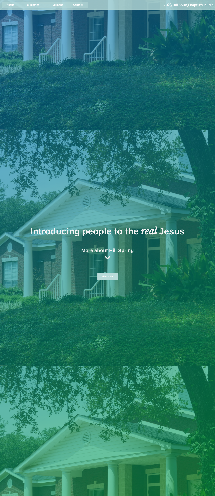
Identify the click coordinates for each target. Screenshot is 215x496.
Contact (58, 5)
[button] (9, 5)
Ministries (26, 5)
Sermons (43, 5)
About (9, 5)
